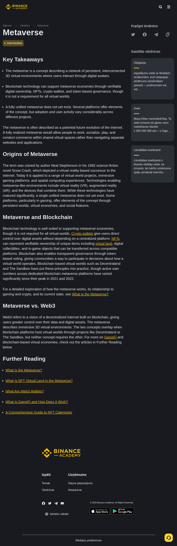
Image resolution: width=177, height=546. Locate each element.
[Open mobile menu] (169, 7)
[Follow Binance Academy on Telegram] (56, 503)
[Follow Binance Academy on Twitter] (50, 503)
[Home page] (16, 7)
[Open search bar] (159, 7)
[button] (169, 7)
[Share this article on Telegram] (156, 34)
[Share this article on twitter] (133, 34)
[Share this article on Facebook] (145, 34)
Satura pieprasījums (80, 483)
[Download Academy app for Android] (122, 511)
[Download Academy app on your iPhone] (100, 511)
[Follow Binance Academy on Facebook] (43, 503)
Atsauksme (75, 489)
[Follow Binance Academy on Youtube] (62, 503)
